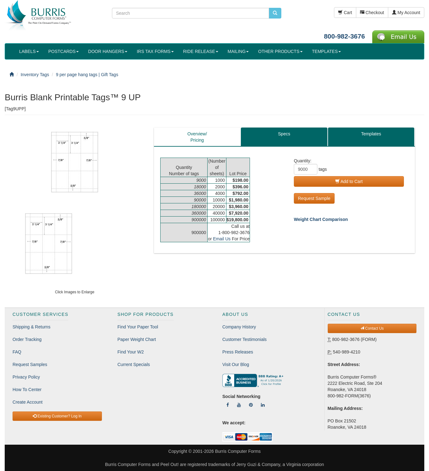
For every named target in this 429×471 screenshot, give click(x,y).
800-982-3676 (344, 36)
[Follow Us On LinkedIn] (263, 405)
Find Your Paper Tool (138, 326)
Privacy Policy (26, 376)
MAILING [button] (238, 51)
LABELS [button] (29, 51)
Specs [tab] (284, 133)
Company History (239, 326)
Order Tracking (27, 339)
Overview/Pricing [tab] (197, 137)
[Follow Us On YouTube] (239, 405)
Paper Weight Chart (137, 339)
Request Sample (314, 198)
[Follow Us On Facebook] (227, 405)
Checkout (372, 12)
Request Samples (30, 364)
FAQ (17, 351)
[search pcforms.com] (275, 13)
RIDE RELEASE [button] (200, 51)
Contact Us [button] (372, 328)
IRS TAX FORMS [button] (155, 51)
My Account (406, 12)
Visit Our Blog (235, 364)
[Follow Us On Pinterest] (251, 405)
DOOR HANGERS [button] (107, 51)
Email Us (221, 238)
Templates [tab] (371, 133)
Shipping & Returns (31, 326)
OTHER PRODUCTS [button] (280, 51)
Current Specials (134, 364)
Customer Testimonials (244, 339)
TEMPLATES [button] (326, 51)
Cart (345, 12)
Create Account (28, 402)
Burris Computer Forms (238, 451)
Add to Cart (349, 181)
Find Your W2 (131, 351)
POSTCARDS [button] (63, 51)
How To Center (27, 389)
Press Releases (237, 351)
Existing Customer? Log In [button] (57, 416)
